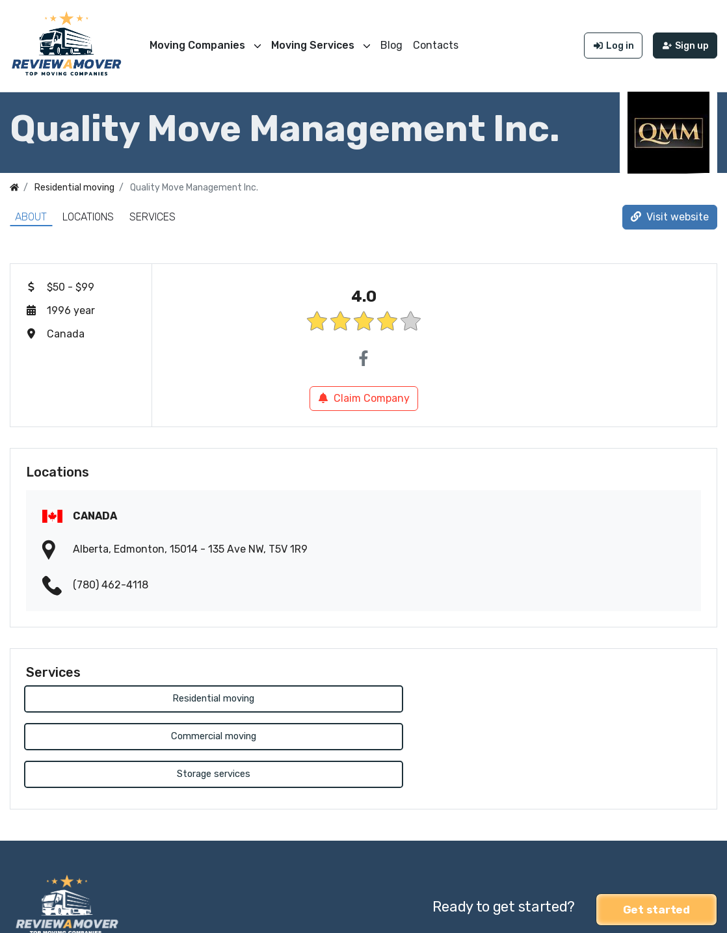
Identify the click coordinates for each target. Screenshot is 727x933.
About (31, 213)
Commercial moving (363, 696)
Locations (88, 213)
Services (152, 213)
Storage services (593, 696)
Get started (656, 829)
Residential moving (134, 696)
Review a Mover (47, 914)
